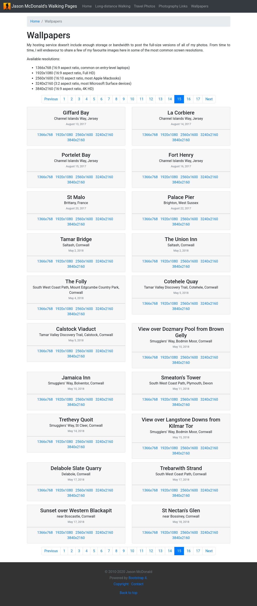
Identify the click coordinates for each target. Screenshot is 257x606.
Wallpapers (199, 6)
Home (87, 6)
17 (198, 99)
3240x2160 (104, 135)
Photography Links (173, 6)
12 (151, 99)
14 (170, 99)
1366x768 (45, 135)
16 (189, 99)
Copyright (121, 584)
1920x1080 (64, 135)
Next (209, 99)
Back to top (128, 593)
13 (160, 99)
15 (180, 99)
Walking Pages (40, 6)
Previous (51, 99)
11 (141, 99)
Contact (137, 584)
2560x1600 (84, 135)
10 (132, 99)
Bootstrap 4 (137, 578)
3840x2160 (76, 140)
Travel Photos (144, 6)
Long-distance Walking (112, 6)
